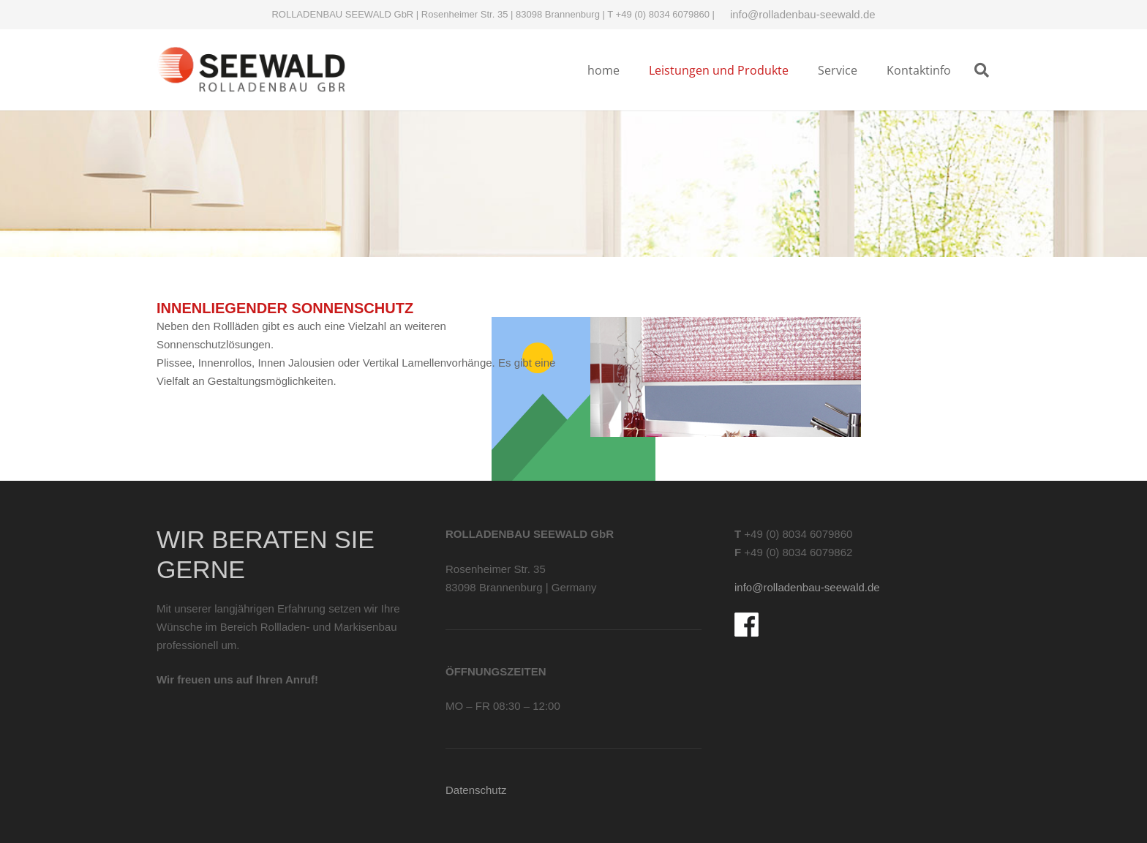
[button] (982, 70)
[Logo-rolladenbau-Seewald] (251, 70)
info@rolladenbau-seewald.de (803, 14)
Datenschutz (475, 790)
